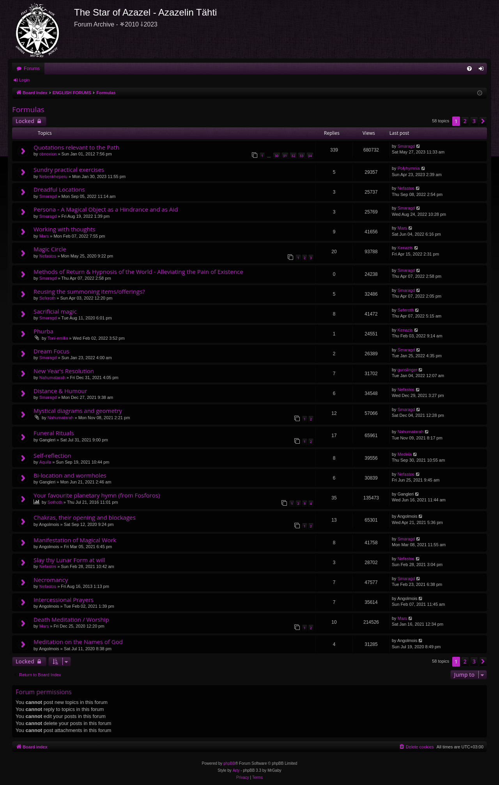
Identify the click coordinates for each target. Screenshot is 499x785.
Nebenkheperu (53, 176)
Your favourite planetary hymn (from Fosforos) (97, 495)
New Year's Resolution (64, 371)
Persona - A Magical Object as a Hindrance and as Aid (106, 209)
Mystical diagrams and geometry (78, 411)
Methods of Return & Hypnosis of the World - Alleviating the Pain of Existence (138, 271)
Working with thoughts (64, 229)
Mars (44, 236)
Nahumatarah (52, 377)
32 (293, 155)
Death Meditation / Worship (71, 619)
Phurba (43, 331)
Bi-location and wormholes (70, 475)
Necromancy (51, 580)
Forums (32, 68)
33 (301, 155)
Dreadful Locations (59, 189)
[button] (483, 121)
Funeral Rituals (54, 433)
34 (310, 155)
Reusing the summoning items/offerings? (89, 291)
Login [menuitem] (483, 70)
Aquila (45, 462)
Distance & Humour (60, 391)
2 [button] (465, 121)
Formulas (28, 109)
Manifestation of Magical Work (75, 540)
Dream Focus (51, 351)
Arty (236, 770)
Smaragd (406, 146)
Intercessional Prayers (64, 599)
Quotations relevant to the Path (76, 147)
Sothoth (55, 502)
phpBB (229, 763)
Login (24, 80)
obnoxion (48, 154)
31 (285, 155)
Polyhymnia (409, 168)
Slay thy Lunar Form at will (69, 560)
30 (276, 155)
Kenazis (405, 247)
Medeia (405, 454)
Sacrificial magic (55, 311)
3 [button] (474, 121)
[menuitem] (469, 68)
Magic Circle (50, 249)
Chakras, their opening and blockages (85, 517)
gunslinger (408, 369)
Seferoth (47, 298)
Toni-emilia (58, 338)
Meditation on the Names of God (78, 642)
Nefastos (406, 188)
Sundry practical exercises (69, 169)
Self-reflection (52, 455)
